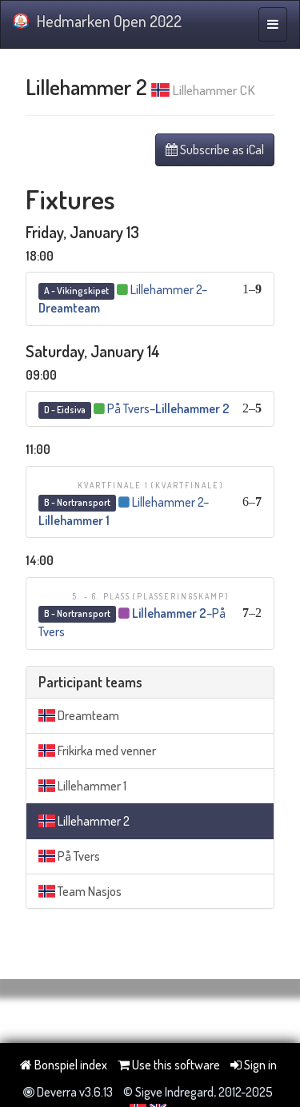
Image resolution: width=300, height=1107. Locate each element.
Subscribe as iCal (215, 149)
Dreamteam (78, 715)
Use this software (169, 1065)
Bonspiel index (63, 1065)
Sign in (253, 1065)
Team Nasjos (80, 891)
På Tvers (69, 856)
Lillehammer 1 (82, 786)
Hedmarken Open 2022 (97, 20)
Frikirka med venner (97, 751)
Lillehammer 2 (84, 821)
